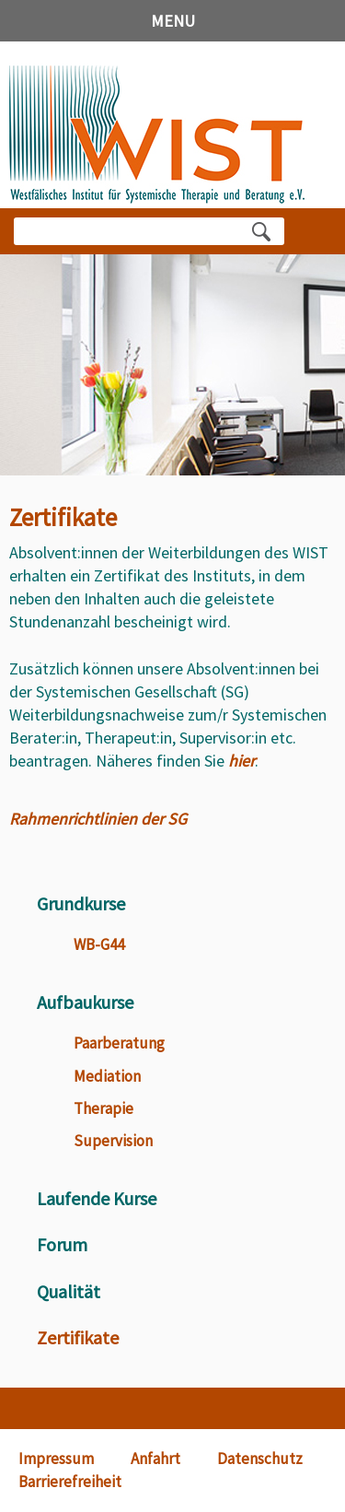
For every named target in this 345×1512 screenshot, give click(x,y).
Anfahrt (155, 1458)
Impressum (56, 1458)
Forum (62, 1244)
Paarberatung (119, 1043)
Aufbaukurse (85, 1002)
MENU (173, 20)
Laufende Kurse (96, 1198)
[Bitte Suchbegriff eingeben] (133, 231)
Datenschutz (260, 1458)
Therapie (103, 1108)
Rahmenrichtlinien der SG (98, 818)
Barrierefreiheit (69, 1481)
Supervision (113, 1141)
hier (241, 760)
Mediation (107, 1076)
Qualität (68, 1291)
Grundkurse (81, 903)
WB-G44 (99, 944)
